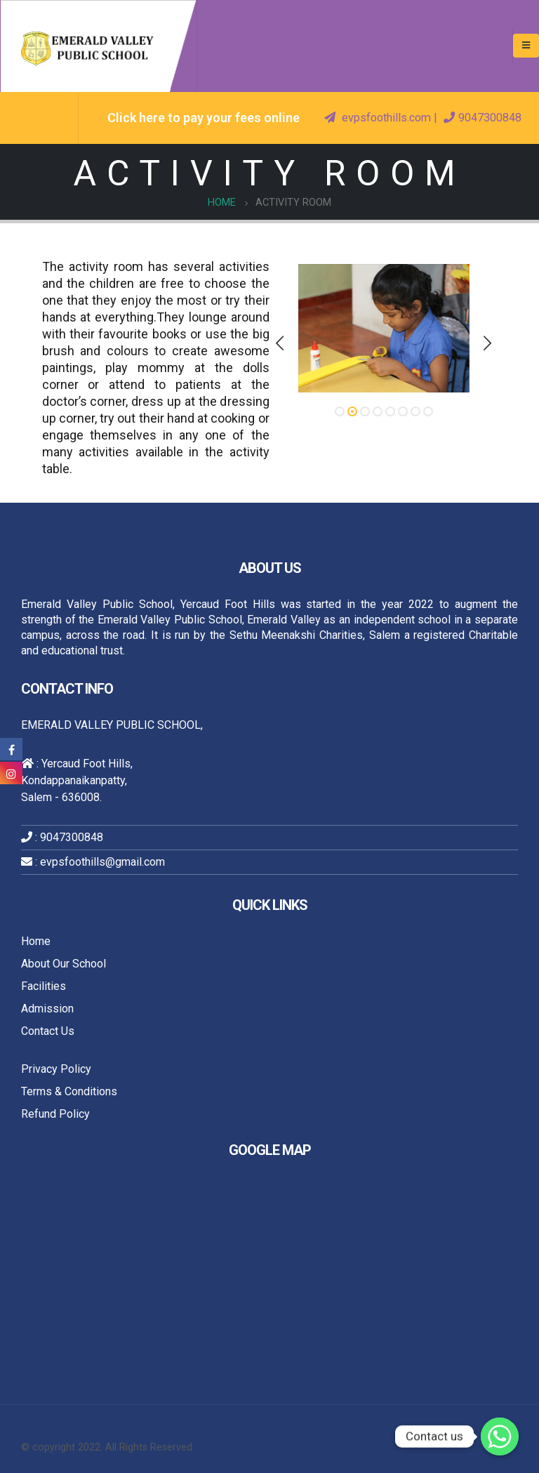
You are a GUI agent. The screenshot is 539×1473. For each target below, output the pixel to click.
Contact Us (47, 1031)
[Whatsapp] (500, 1436)
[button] (339, 411)
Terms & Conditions (69, 1091)
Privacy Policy (56, 1069)
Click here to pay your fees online (203, 117)
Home (36, 941)
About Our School (63, 963)
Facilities (43, 986)
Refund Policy (55, 1114)
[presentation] (280, 343)
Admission (47, 1008)
